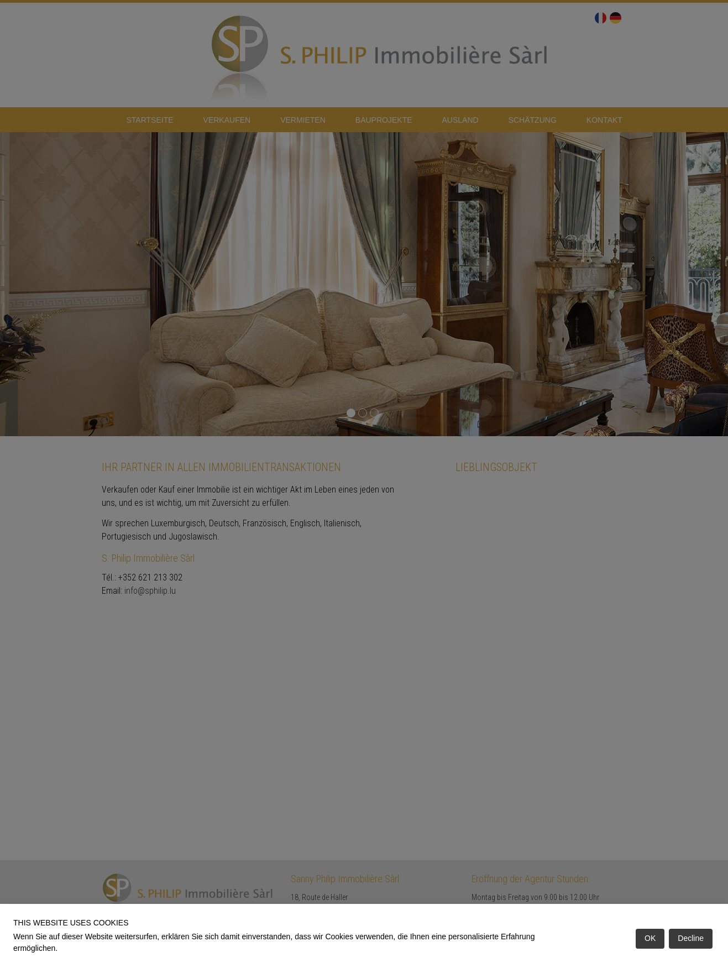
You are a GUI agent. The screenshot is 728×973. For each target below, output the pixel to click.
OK (650, 938)
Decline (691, 938)
